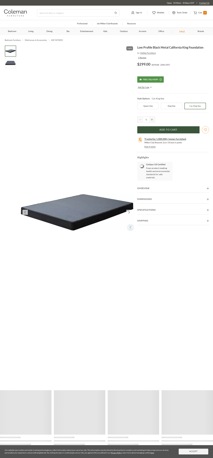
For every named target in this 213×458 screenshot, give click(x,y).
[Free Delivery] (150, 79)
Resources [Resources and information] (131, 24)
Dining (49, 31)
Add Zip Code (145, 87)
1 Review (142, 57)
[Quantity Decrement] (140, 120)
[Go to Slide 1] (10, 51)
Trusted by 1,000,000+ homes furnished (165, 139)
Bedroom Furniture (13, 40)
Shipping (142, 221)
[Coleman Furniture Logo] (15, 15)
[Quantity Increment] (152, 120)
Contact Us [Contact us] (204, 3)
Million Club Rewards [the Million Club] (107, 24)
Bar (68, 31)
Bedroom (12, 31)
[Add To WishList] (205, 129)
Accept (193, 452)
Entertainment (86, 31)
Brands (201, 31)
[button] (136, 13)
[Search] (78, 12)
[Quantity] (146, 119)
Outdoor (124, 31)
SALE (182, 31)
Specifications (146, 210)
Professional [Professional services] (82, 24)
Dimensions (144, 199)
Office (161, 31)
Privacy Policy (116, 453)
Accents (142, 31)
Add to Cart (168, 130)
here (152, 453)
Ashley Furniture (148, 53)
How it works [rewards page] (150, 147)
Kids (105, 31)
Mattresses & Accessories (36, 40)
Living (30, 31)
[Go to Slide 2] (10, 63)
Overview (143, 188)
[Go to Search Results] (115, 13)
